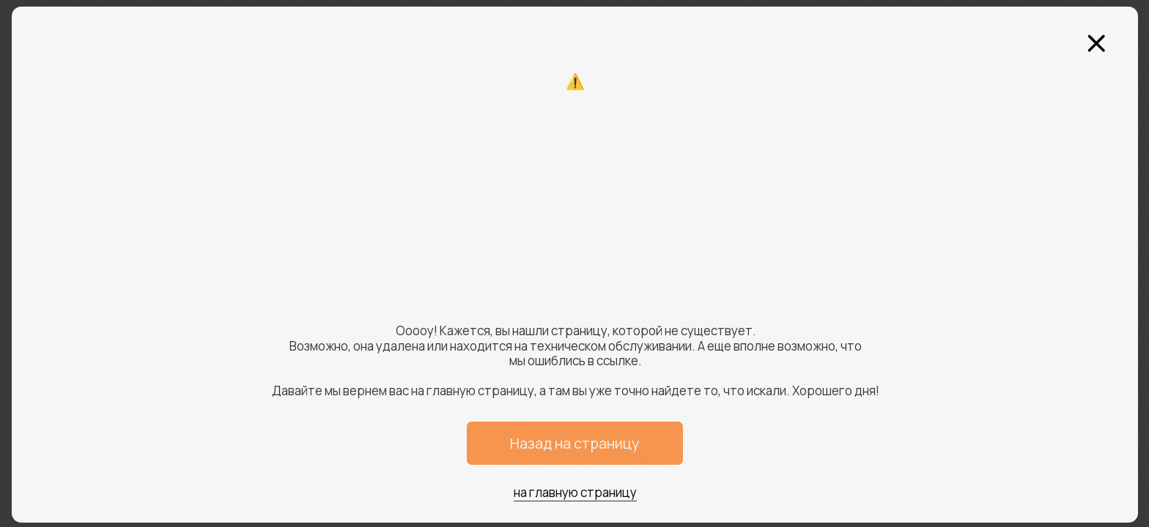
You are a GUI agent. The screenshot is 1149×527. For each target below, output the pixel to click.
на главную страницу (575, 492)
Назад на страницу (574, 443)
